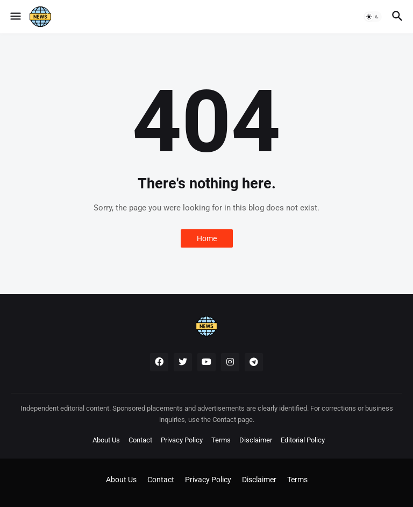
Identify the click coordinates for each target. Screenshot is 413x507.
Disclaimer (255, 440)
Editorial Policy (303, 440)
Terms (221, 440)
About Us (106, 440)
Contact (140, 440)
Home (207, 238)
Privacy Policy (182, 440)
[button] (15, 17)
